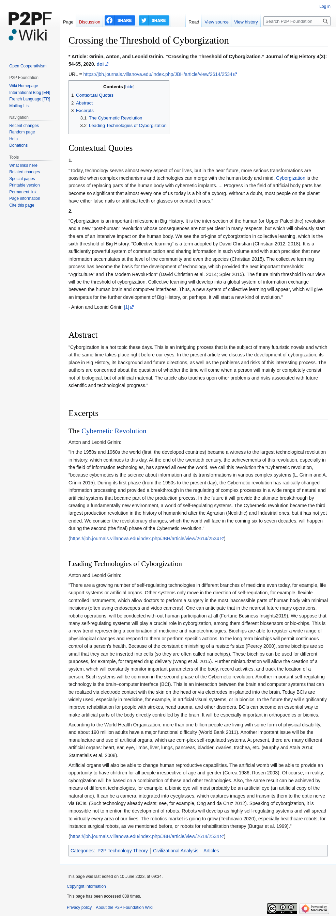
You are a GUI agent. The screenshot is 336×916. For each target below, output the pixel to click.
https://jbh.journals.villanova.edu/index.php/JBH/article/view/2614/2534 (157, 74)
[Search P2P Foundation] (297, 21)
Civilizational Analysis (175, 850)
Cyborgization (290, 178)
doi (100, 64)
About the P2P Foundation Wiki (124, 907)
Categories (82, 850)
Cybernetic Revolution (114, 431)
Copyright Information (86, 886)
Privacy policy (79, 907)
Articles (211, 850)
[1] (126, 307)
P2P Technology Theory (122, 850)
